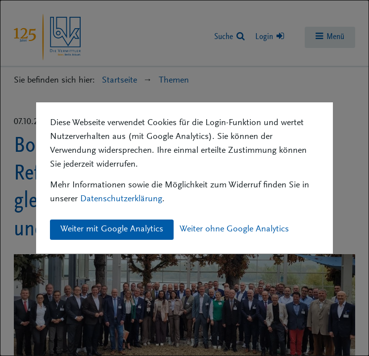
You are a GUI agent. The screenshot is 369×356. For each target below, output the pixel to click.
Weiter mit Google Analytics (111, 229)
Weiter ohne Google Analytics (234, 229)
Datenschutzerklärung (121, 199)
